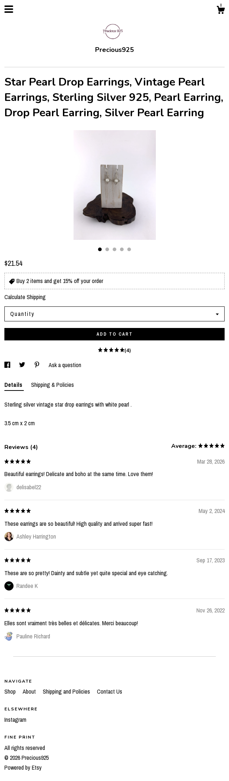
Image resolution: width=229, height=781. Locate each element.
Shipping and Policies (67, 691)
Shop (10, 691)
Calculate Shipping (25, 297)
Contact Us (109, 691)
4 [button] (122, 249)
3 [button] (114, 249)
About (30, 691)
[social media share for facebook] (8, 365)
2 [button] (107, 249)
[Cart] (221, 10)
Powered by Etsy (23, 767)
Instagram (15, 720)
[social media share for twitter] (23, 365)
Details (14, 385)
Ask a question (65, 365)
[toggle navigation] (8, 9)
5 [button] (129, 249)
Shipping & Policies (52, 385)
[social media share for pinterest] (37, 365)
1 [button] (100, 249)
